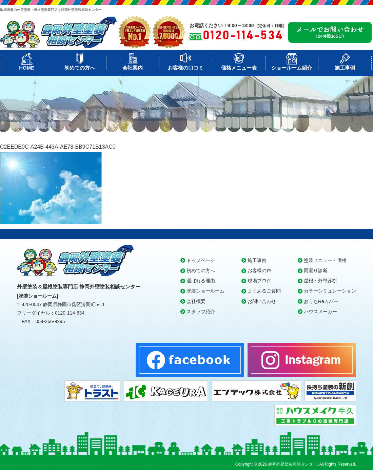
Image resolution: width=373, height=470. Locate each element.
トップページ (200, 260)
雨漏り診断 (316, 270)
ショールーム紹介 (291, 68)
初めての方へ (79, 68)
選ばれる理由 (200, 280)
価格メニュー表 (239, 68)
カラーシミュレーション (330, 291)
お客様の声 (259, 270)
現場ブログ (259, 280)
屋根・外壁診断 (320, 280)
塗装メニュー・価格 (325, 260)
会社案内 (132, 68)
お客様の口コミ (185, 68)
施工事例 (345, 68)
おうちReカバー (321, 301)
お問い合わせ (262, 301)
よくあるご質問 (264, 291)
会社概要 (195, 301)
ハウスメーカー (320, 311)
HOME (26, 68)
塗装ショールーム (205, 291)
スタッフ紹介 (200, 311)
